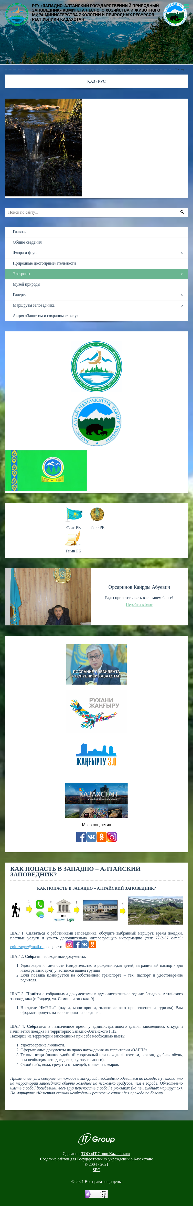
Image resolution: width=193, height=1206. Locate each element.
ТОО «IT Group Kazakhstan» (105, 1153)
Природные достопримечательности (44, 263)
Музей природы (26, 284)
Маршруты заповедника (34, 305)
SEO (96, 1170)
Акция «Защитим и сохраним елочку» (46, 315)
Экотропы (21, 273)
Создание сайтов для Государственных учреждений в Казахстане (96, 1159)
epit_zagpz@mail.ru (27, 947)
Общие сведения (27, 242)
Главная (20, 231)
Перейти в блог (139, 604)
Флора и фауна (25, 252)
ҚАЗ (91, 81)
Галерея (20, 294)
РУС (102, 81)
